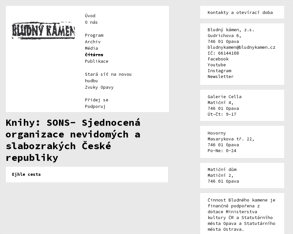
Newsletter (221, 76)
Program (94, 35)
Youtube (217, 65)
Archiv (93, 42)
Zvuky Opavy (99, 87)
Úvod (90, 16)
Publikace (96, 61)
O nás (91, 22)
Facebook (218, 59)
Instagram (219, 70)
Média (91, 48)
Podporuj (95, 106)
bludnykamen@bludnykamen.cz (241, 47)
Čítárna (94, 55)
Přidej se (96, 100)
